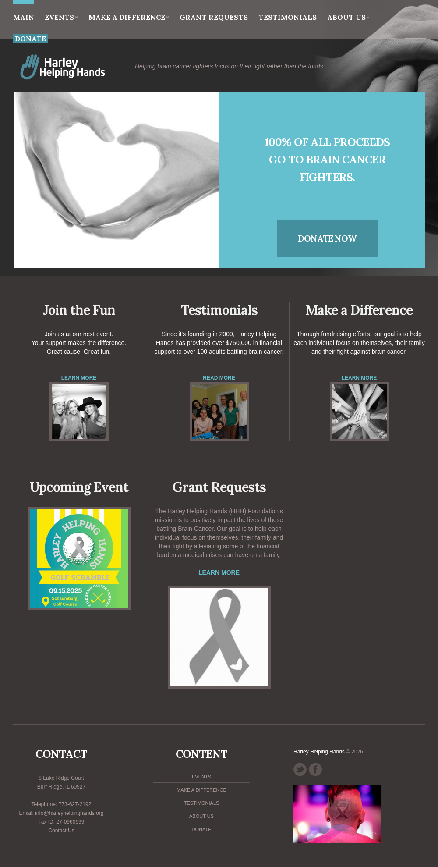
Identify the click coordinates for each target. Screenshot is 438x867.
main (23, 10)
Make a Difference (128, 17)
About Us (348, 17)
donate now (327, 238)
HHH (82, 67)
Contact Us (61, 831)
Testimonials (287, 17)
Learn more (219, 572)
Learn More (79, 378)
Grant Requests (214, 17)
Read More (219, 378)
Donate (201, 829)
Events (61, 17)
